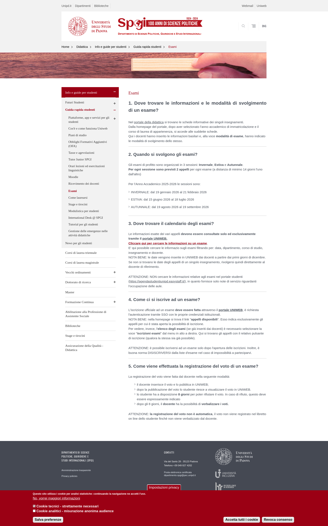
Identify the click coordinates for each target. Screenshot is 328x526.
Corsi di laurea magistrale (82, 262)
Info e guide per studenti (110, 46)
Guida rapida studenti (147, 46)
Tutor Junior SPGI (79, 159)
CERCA (260, 30)
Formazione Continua (79, 302)
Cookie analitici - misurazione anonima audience (75, 511)
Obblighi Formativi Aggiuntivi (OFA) (87, 144)
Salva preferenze (48, 519)
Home (65, 46)
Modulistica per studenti (83, 211)
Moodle (73, 177)
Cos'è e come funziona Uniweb (88, 128)
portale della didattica (149, 122)
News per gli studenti (78, 243)
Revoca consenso (278, 519)
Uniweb (261, 6)
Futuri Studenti (74, 102)
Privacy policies (69, 476)
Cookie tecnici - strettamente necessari (67, 506)
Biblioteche (101, 6)
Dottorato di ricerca (78, 282)
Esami (172, 46)
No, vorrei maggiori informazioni (56, 498)
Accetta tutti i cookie (241, 519)
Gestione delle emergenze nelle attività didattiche (88, 233)
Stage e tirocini (77, 204)
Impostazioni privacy (164, 487)
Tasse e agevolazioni (81, 152)
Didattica (82, 46)
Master (69, 292)
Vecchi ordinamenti (78, 272)
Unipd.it (66, 6)
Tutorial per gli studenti (83, 224)
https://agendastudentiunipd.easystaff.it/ (157, 281)
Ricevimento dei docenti (83, 183)
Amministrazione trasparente (76, 470)
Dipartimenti (83, 6)
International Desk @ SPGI (85, 217)
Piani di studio (77, 135)
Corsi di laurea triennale (81, 252)
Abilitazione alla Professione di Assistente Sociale (85, 314)
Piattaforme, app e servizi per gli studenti (88, 119)
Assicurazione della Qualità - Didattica (84, 348)
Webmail (247, 6)
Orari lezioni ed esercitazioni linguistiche (86, 168)
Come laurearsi (77, 197)
